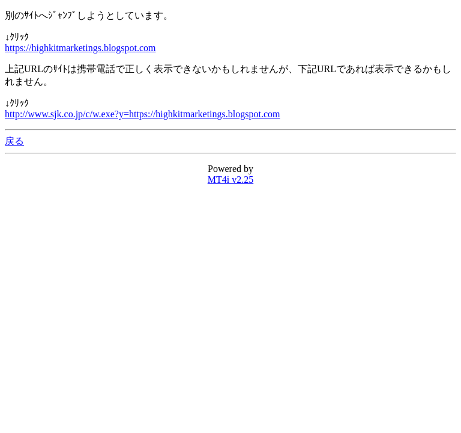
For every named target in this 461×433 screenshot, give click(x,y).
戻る (14, 141)
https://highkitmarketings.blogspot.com (80, 48)
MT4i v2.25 (230, 179)
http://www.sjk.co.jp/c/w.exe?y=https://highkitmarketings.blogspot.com (142, 114)
